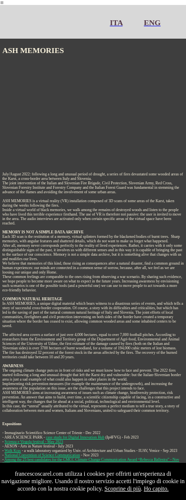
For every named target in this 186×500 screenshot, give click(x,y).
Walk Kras (12, 450)
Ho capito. (156, 488)
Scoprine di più (123, 488)
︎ (2, 2)
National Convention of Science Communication (42, 455)
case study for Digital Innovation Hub (75, 437)
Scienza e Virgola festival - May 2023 (33, 442)
